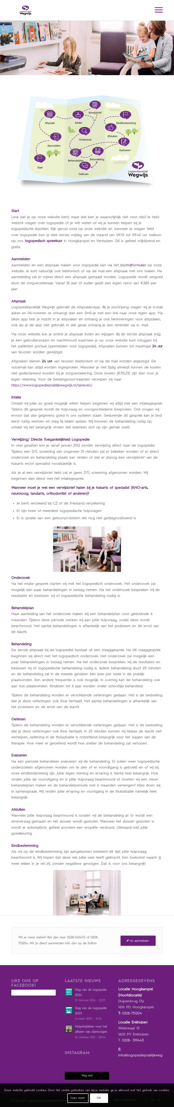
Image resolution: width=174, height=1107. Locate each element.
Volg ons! (87, 1075)
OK (99, 1098)
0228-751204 (132, 1013)
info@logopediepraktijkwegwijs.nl (145, 1055)
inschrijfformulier (133, 265)
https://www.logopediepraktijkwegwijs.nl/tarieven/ (51, 385)
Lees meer (78, 1098)
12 (128, 108)
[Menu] (156, 10)
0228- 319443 (133, 1040)
